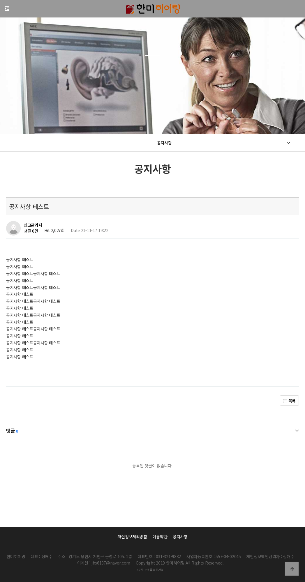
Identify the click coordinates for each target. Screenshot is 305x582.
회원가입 (156, 569)
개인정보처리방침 (132, 536)
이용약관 (159, 536)
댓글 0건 (31, 231)
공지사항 (180, 536)
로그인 (143, 569)
